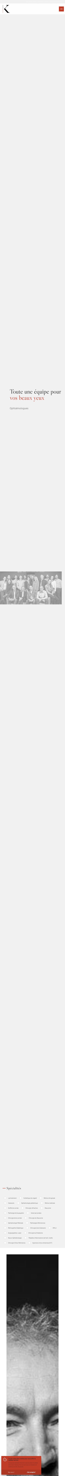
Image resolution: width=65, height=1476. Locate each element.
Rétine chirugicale (49, 1198)
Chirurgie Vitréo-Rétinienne (16, 1243)
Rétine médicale (50, 1203)
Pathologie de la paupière (16, 1213)
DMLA (54, 1228)
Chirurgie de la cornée (15, 1218)
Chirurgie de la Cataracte (38, 1228)
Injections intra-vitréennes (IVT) (42, 1243)
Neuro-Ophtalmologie (15, 1238)
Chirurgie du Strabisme (35, 1233)
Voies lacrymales (36, 1213)
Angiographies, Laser (14, 1233)
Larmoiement (12, 1198)
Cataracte (11, 1203)
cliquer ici (26, 1466)
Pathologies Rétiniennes (37, 1223)
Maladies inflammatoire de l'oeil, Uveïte (41, 1238)
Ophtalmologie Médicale (15, 1223)
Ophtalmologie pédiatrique (29, 1203)
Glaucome (48, 1208)
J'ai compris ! (31, 1472)
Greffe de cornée (13, 1208)
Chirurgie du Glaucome (36, 1218)
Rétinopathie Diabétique (15, 1228)
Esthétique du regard (30, 1198)
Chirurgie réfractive (31, 1208)
